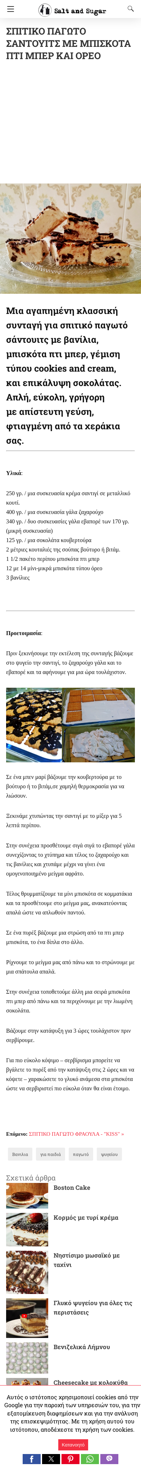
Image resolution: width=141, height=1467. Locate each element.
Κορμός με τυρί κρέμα (86, 1217)
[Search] (129, 8)
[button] (32, 1459)
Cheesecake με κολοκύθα (91, 1382)
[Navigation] (9, 9)
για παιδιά (50, 1154)
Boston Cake (72, 1187)
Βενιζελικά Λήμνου (82, 1347)
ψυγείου (109, 1154)
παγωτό (81, 1154)
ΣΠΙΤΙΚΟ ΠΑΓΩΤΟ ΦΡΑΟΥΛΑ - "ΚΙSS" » (76, 1134)
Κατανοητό (73, 1445)
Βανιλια (20, 1154)
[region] (73, 123)
